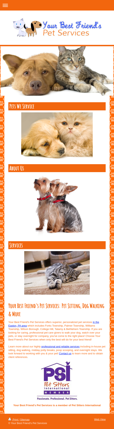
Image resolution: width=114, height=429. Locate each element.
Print (13, 419)
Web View (100, 419)
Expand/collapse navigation (57, 5)
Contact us (65, 353)
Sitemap (25, 419)
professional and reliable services (60, 346)
